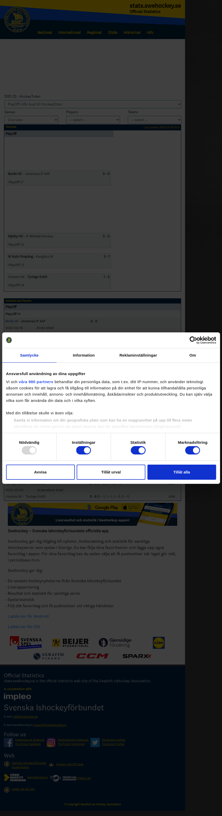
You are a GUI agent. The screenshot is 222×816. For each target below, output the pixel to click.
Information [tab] (84, 355)
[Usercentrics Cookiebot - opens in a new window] (193, 340)
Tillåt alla (181, 472)
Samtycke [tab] (29, 355)
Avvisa (40, 472)
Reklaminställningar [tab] (138, 355)
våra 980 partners (36, 381)
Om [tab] (192, 355)
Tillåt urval (111, 472)
